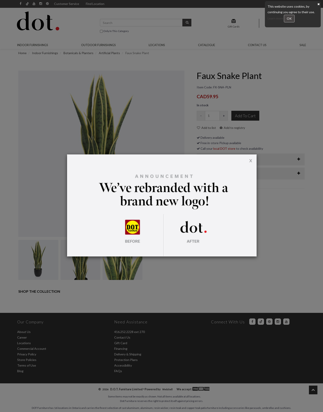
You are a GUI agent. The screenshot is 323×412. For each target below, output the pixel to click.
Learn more (276, 18)
